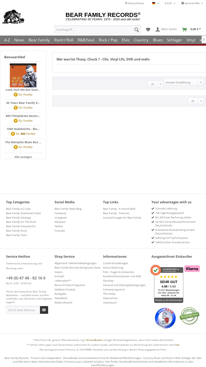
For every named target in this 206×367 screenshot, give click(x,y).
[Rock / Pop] (108, 38)
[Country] (141, 38)
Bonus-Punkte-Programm (70, 285)
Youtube (60, 230)
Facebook (60, 213)
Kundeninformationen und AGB (122, 276)
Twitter (59, 226)
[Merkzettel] (148, 28)
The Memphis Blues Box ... (23, 142)
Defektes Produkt (65, 289)
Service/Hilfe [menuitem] (190, 3)
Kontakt (59, 276)
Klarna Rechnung (113, 267)
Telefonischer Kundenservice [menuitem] (172, 242)
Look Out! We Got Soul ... (23, 90)
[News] (19, 38)
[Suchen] (136, 28)
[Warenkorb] (192, 28)
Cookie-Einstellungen (115, 263)
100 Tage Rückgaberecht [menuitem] (169, 213)
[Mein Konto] (166, 28)
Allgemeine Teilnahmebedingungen (76, 263)
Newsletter (61, 298)
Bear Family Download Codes (23, 213)
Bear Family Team (16, 235)
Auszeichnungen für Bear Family (122, 217)
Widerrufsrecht (63, 302)
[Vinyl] (191, 38)
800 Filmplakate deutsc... (23, 116)
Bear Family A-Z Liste (18, 209)
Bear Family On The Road (21, 222)
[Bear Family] (39, 38)
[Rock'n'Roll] (64, 38)
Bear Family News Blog (68, 209)
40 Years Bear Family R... (23, 103)
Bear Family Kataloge (18, 217)
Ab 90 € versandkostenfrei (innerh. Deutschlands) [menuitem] (175, 223)
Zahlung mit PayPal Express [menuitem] (171, 238)
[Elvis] (126, 38)
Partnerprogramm (114, 289)
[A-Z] (7, 38)
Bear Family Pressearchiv (21, 226)
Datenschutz (110, 298)
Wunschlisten (134, 3)
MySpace (60, 222)
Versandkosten (94, 340)
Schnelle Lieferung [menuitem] (166, 208)
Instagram (61, 217)
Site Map (108, 280)
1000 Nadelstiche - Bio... (23, 129)
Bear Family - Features (116, 213)
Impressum (110, 302)
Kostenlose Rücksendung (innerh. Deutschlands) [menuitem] (175, 231)
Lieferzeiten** (63, 280)
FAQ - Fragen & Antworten (118, 272)
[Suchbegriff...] (97, 28)
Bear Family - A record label (119, 209)
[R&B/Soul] (86, 38)
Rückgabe (60, 293)
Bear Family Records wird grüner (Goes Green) (78, 270)
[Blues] (158, 38)
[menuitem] (97, 28)
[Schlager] (174, 38)
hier (177, 345)
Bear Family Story (16, 230)
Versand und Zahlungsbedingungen (124, 285)
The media (109, 293)
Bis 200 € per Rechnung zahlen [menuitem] (173, 217)
